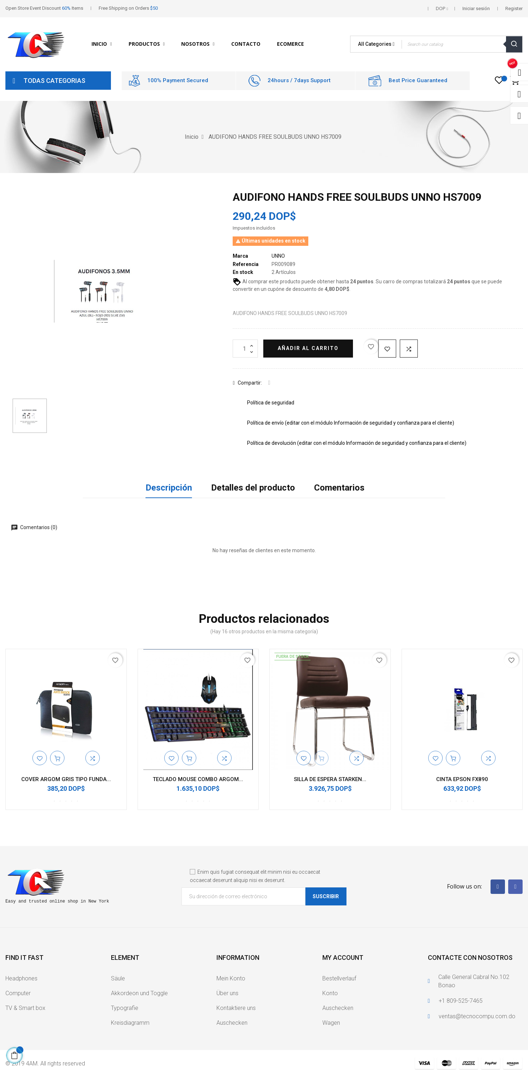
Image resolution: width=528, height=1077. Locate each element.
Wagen (331, 1022)
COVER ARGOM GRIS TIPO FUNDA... (66, 779)
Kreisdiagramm (130, 1022)
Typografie (124, 1008)
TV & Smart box (25, 1008)
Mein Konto (230, 978)
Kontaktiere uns (236, 1008)
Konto (330, 993)
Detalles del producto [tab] (253, 488)
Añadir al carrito (308, 348)
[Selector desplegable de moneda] (442, 8)
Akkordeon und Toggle (139, 993)
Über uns (227, 993)
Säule (118, 978)
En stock (243, 272)
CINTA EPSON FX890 (462, 779)
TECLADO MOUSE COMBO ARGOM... (198, 779)
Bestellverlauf (339, 978)
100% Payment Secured (177, 80)
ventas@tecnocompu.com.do (477, 1016)
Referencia (246, 264)
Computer (18, 993)
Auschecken (231, 1022)
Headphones (21, 978)
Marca (240, 256)
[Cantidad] (245, 349)
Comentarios (339, 488)
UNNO (278, 256)
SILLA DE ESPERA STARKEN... (330, 779)
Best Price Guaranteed (418, 80)
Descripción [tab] (169, 488)
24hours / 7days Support (299, 80)
